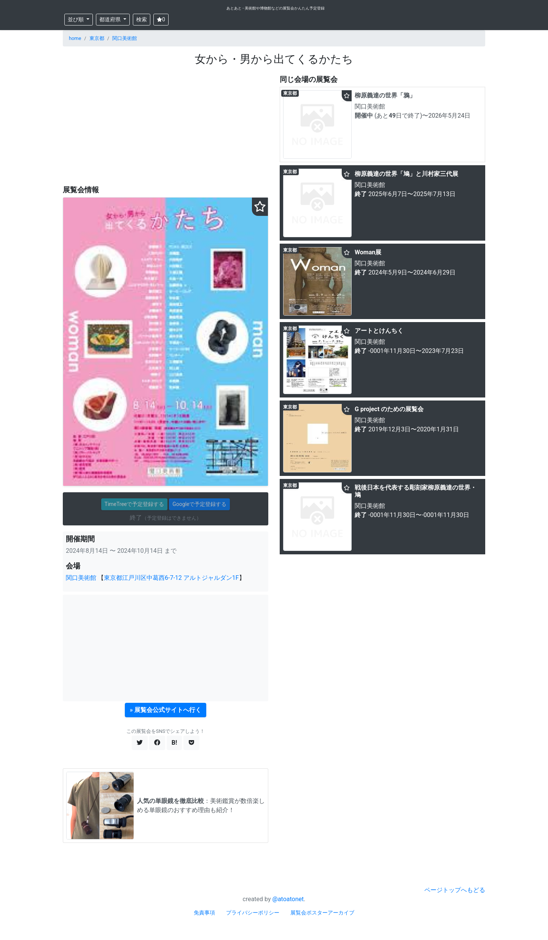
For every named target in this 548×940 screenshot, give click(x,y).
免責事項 (204, 913)
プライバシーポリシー (252, 913)
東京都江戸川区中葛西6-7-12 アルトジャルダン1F (171, 577)
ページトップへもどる (454, 890)
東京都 (96, 38)
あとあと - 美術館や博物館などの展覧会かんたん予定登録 (275, 8)
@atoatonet (288, 899)
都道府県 (110, 19)
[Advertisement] (165, 126)
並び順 (76, 19)
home (75, 38)
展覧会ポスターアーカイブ (322, 913)
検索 (141, 19)
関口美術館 (124, 38)
